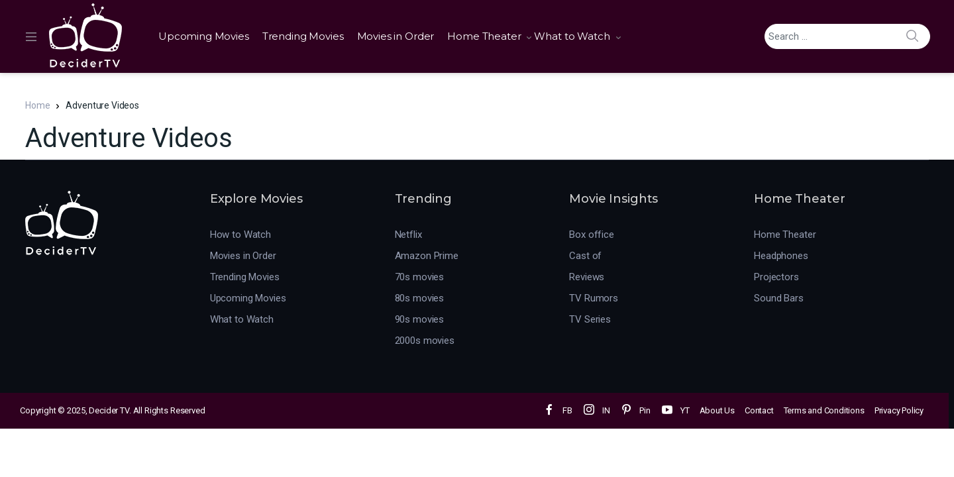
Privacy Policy (899, 410)
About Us (717, 410)
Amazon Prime (426, 256)
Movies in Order (396, 36)
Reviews (586, 277)
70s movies (420, 277)
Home (37, 105)
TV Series (590, 319)
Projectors (776, 277)
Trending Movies (303, 36)
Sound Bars (779, 298)
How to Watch (240, 234)
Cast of (585, 256)
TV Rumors (593, 298)
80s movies (420, 298)
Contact (759, 410)
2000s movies (424, 340)
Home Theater (484, 36)
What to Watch (572, 36)
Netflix (408, 234)
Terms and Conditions (824, 410)
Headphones (781, 256)
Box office (591, 234)
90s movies (420, 319)
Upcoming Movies (203, 36)
